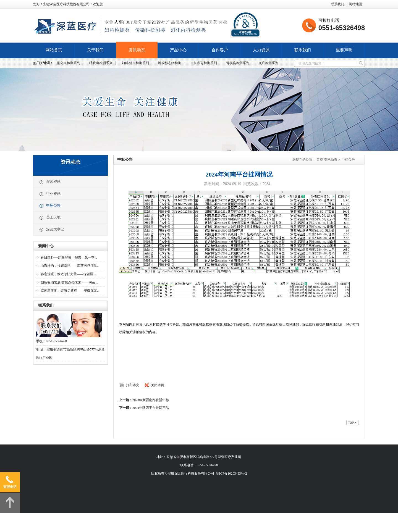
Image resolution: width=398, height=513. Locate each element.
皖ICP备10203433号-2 (231, 473)
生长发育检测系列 (203, 63)
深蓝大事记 (51, 229)
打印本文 (132, 385)
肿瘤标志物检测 (169, 63)
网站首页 (54, 50)
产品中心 (178, 50)
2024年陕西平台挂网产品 (150, 408)
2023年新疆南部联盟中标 (150, 400)
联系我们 (337, 4)
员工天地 (50, 217)
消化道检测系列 (68, 63)
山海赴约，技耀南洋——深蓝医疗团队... (70, 266)
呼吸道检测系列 (100, 63)
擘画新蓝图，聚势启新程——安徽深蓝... (70, 291)
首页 (319, 160)
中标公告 (50, 205)
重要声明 (344, 50)
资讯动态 (137, 50)
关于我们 (95, 50)
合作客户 (219, 50)
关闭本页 (157, 385)
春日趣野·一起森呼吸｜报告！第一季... (69, 257)
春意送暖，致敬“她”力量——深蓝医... (68, 274)
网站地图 (355, 4)
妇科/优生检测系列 (135, 63)
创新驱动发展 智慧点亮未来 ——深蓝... (69, 282)
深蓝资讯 (50, 182)
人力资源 (261, 50)
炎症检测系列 (268, 63)
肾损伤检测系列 (237, 63)
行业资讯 (50, 194)
